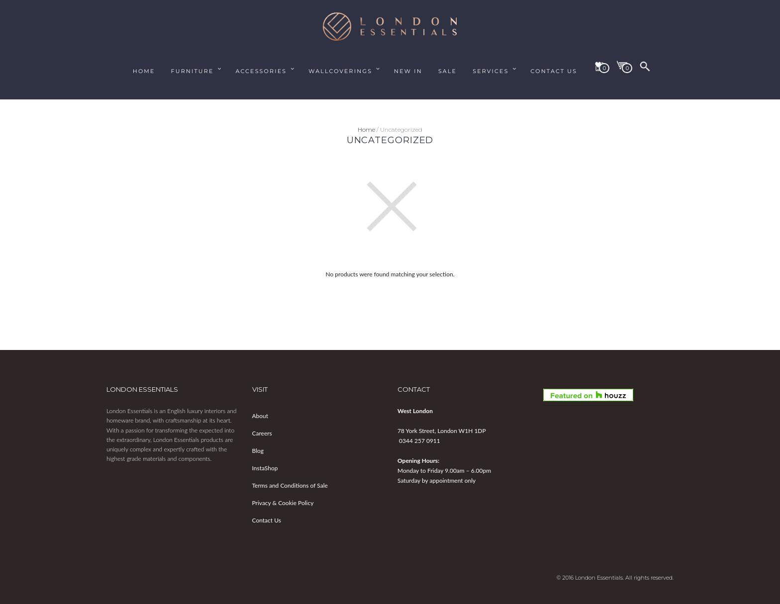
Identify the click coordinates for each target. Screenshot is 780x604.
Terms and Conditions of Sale (290, 485)
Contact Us (266, 520)
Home (366, 129)
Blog (258, 450)
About (260, 416)
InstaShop (265, 468)
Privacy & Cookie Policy (283, 503)
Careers (262, 433)
